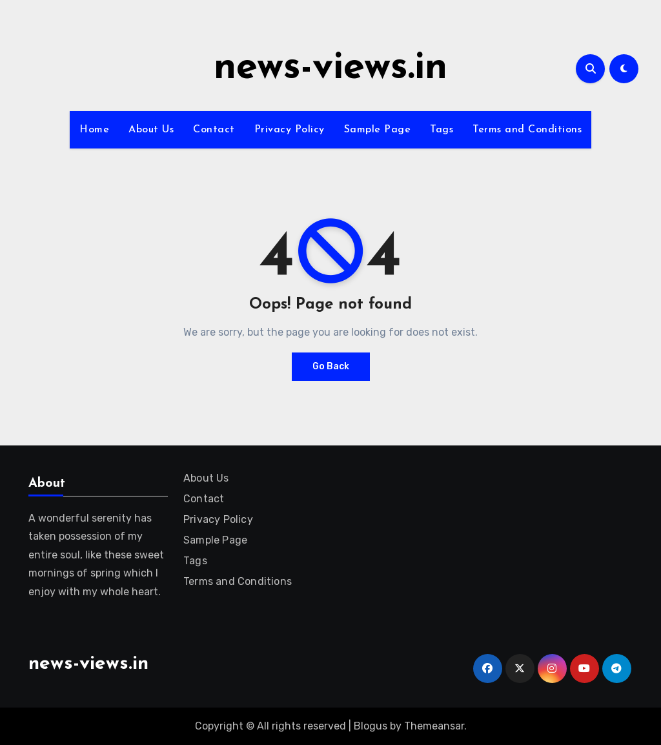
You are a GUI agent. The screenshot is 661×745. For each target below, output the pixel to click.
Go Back (330, 366)
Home (94, 130)
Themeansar (434, 726)
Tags (441, 130)
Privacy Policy (289, 130)
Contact (214, 130)
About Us (151, 130)
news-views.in (330, 68)
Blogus (370, 726)
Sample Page (377, 130)
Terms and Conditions (527, 130)
